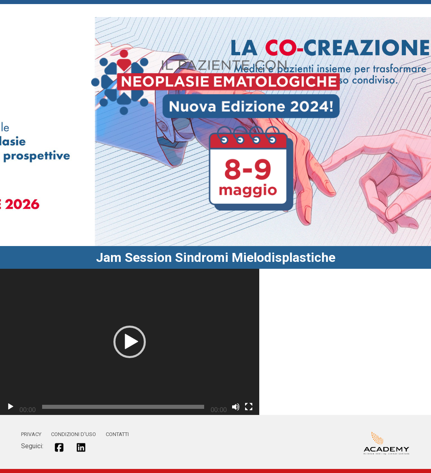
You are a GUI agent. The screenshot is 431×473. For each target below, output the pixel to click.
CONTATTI (117, 434)
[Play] (10, 407)
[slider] (123, 407)
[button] (129, 342)
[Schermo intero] (249, 407)
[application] (129, 342)
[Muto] (236, 407)
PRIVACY (31, 434)
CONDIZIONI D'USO (73, 434)
